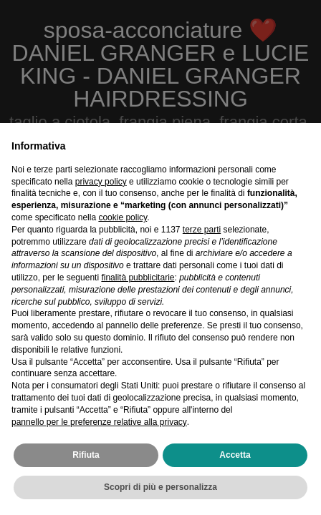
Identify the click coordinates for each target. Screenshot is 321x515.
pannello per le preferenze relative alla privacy (99, 422)
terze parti (202, 230)
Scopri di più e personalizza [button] (160, 487)
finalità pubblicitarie (137, 278)
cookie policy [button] (122, 217)
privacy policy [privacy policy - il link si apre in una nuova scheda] (101, 182)
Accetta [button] (234, 455)
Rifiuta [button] (85, 455)
